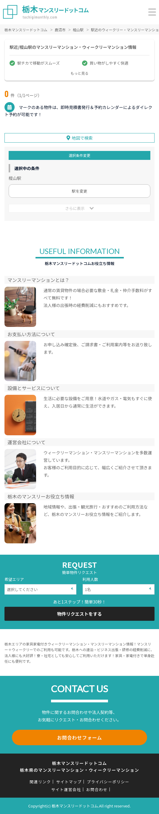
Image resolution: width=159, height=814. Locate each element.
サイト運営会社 (66, 789)
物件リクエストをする (79, 614)
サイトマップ (69, 782)
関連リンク (40, 782)
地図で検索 (82, 138)
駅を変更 (79, 191)
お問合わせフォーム (79, 737)
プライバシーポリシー (108, 782)
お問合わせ (97, 789)
